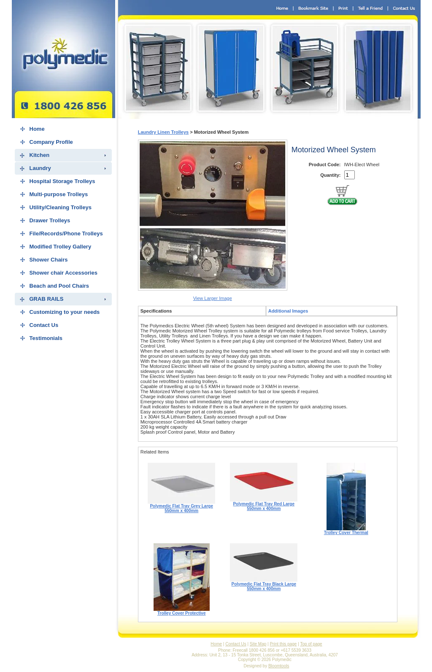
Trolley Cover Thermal (346, 530)
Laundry (40, 168)
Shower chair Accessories (63, 273)
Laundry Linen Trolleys (163, 132)
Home (37, 129)
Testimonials (46, 338)
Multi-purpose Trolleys (59, 194)
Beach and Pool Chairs (59, 286)
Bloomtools (278, 666)
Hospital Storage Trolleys (62, 181)
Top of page (311, 644)
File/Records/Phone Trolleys (66, 233)
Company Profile (51, 142)
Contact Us (44, 325)
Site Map (258, 644)
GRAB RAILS (47, 299)
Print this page (283, 644)
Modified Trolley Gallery (61, 246)
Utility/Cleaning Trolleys (61, 207)
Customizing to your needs (65, 312)
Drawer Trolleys (50, 220)
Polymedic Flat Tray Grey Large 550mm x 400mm (181, 506)
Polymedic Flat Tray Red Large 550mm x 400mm (263, 504)
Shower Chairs (49, 259)
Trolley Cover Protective (182, 611)
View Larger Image (212, 298)
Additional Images (288, 310)
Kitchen (40, 155)
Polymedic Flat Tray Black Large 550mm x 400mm (263, 584)
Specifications (156, 310)
